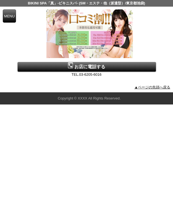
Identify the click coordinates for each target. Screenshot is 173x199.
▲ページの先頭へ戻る (152, 87)
